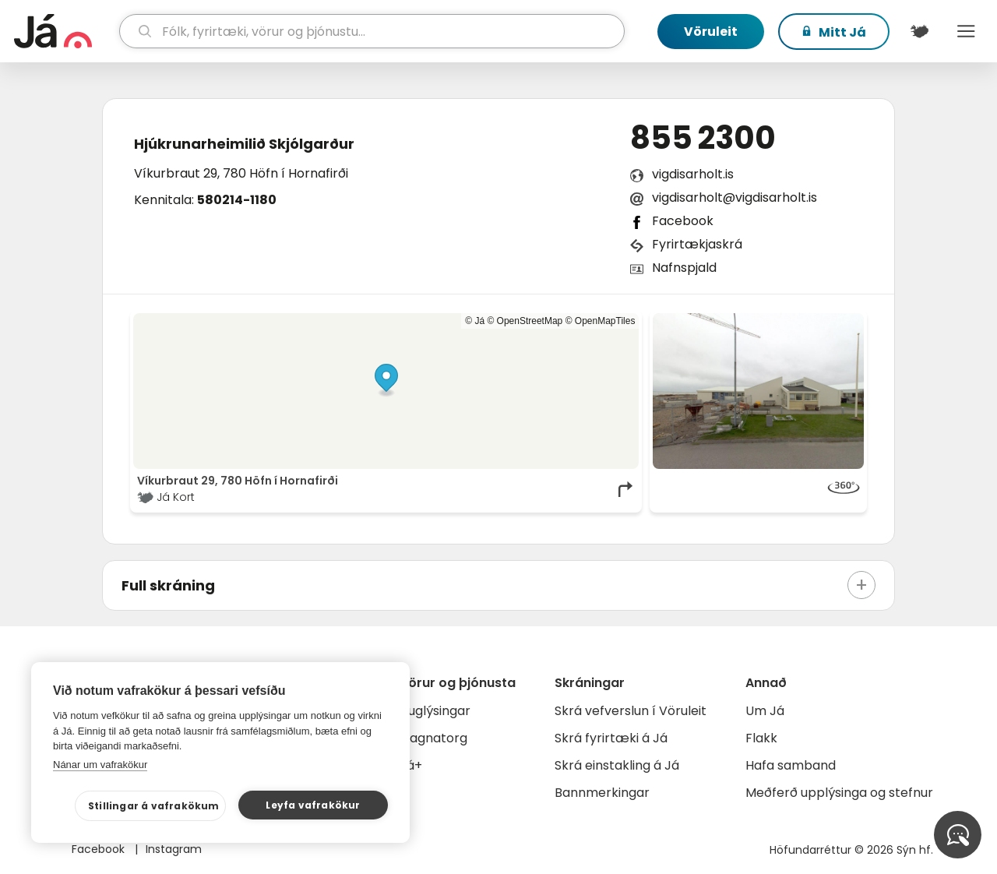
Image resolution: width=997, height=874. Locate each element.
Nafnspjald (684, 268)
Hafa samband (790, 765)
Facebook (682, 221)
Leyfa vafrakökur (313, 805)
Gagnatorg (433, 738)
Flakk (761, 738)
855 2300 (703, 138)
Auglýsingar (435, 711)
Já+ (411, 765)
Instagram (174, 849)
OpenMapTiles (605, 320)
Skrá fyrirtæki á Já (611, 738)
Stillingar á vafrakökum (154, 805)
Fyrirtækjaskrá (697, 244)
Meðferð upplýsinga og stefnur (839, 793)
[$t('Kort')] (919, 31)
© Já (474, 320)
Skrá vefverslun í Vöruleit (630, 711)
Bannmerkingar (602, 793)
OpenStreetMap (530, 320)
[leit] (372, 31)
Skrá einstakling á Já (617, 765)
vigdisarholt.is (693, 174)
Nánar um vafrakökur (100, 764)
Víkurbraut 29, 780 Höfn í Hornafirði (241, 173)
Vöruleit (711, 32)
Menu (966, 31)
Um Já (764, 711)
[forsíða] (64, 31)
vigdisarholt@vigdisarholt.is (734, 197)
